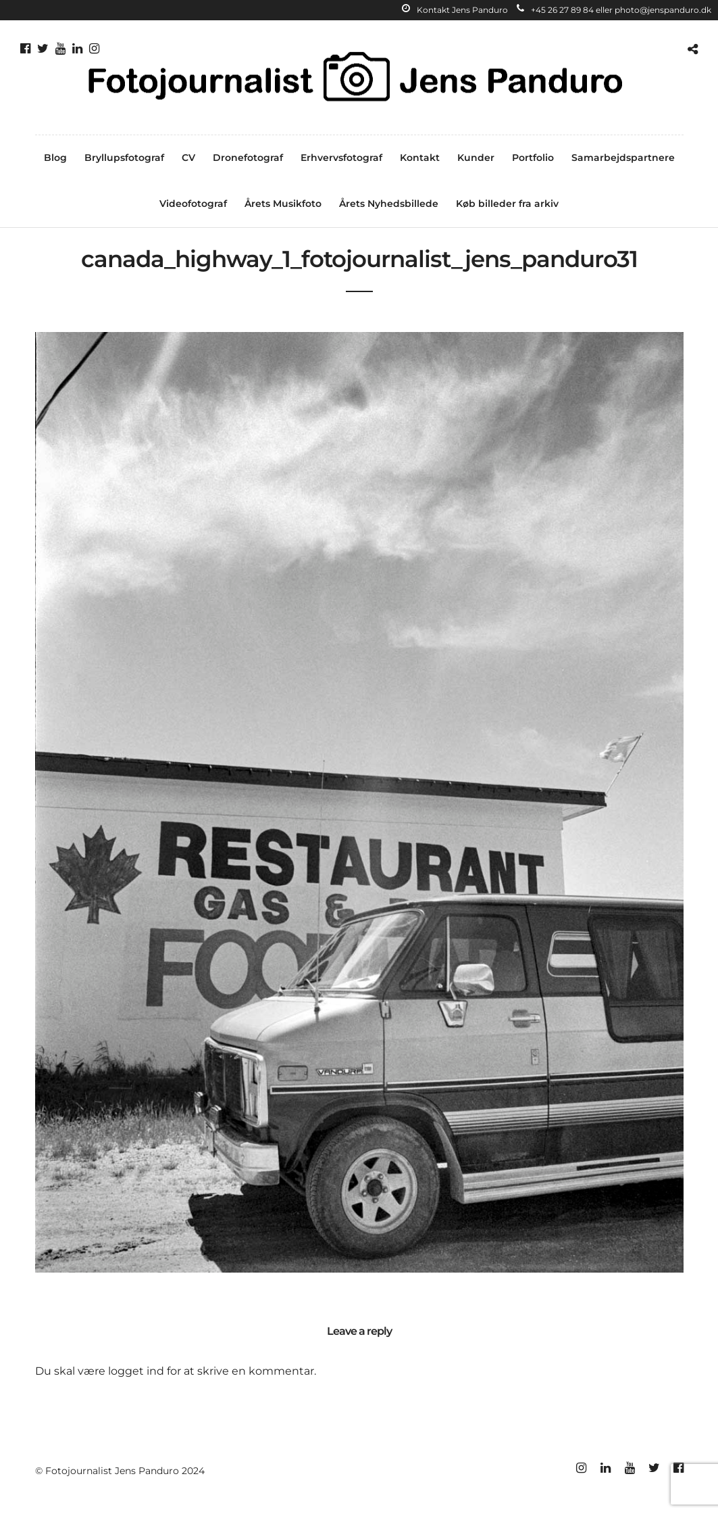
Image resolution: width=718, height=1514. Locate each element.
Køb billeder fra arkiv (507, 203)
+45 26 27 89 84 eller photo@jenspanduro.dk (614, 10)
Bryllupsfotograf (124, 157)
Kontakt (420, 157)
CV (188, 157)
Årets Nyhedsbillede (388, 203)
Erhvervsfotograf (341, 157)
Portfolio (533, 157)
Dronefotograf (248, 157)
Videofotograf (193, 203)
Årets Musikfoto (283, 203)
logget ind (136, 1371)
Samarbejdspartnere (623, 157)
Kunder (475, 157)
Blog (55, 157)
